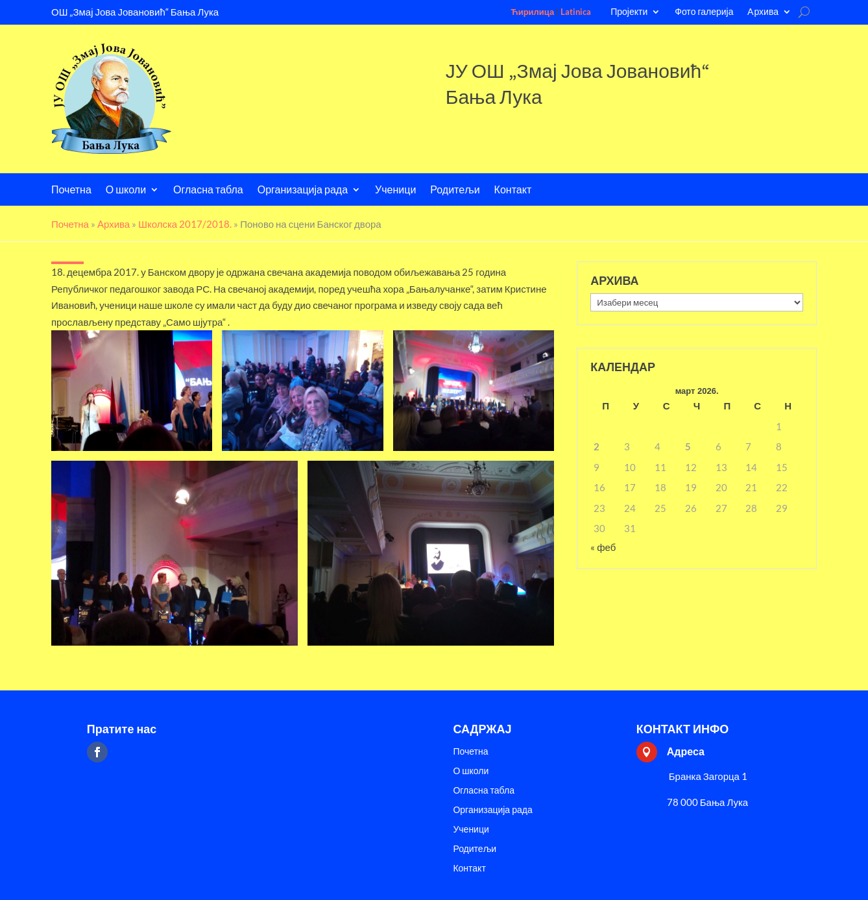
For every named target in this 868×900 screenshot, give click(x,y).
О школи (126, 190)
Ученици (395, 190)
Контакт (513, 190)
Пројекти (628, 12)
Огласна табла (208, 190)
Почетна (71, 190)
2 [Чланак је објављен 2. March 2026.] (596, 446)
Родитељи (454, 190)
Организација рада (303, 190)
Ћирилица (532, 11)
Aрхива (762, 12)
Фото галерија (704, 12)
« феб (603, 547)
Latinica (576, 11)
